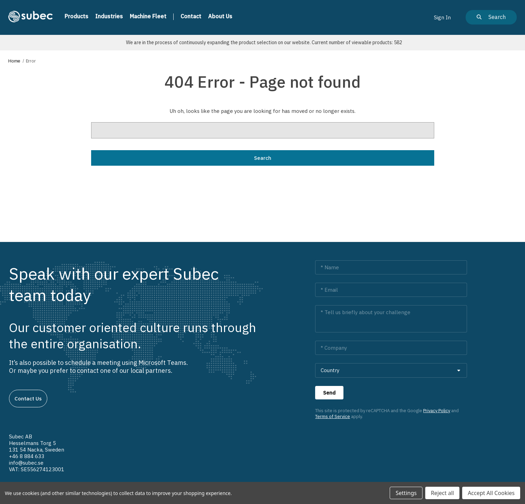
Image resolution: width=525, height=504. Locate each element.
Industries (109, 16)
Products (76, 16)
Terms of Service (332, 416)
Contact (191, 16)
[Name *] (391, 267)
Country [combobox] (330, 370)
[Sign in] (442, 17)
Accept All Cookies (491, 493)
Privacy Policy (436, 411)
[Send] (329, 392)
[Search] (491, 17)
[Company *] (391, 348)
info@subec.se (26, 462)
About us (220, 16)
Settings (406, 493)
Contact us (28, 398)
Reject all (442, 493)
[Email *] (391, 290)
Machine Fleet (148, 16)
